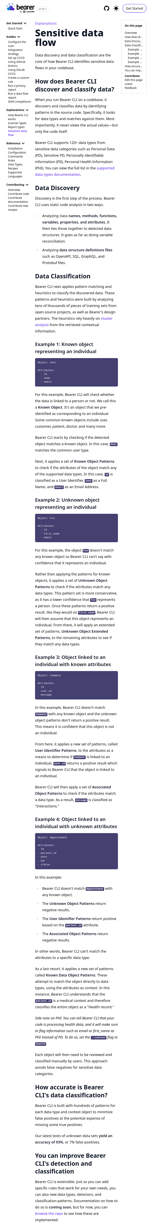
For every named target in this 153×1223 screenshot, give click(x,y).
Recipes (13, 168)
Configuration (17, 152)
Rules (11, 160)
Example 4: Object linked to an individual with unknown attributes (135, 62)
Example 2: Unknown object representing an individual (135, 53)
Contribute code (18, 194)
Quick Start (15, 28)
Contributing (18, 184)
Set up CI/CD (16, 58)
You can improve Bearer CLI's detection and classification (134, 70)
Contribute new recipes (18, 208)
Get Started (134, 8)
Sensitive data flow (17, 133)
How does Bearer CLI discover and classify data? (134, 37)
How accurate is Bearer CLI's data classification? (134, 66)
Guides (14, 37)
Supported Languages (15, 174)
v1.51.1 (43, 9)
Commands (15, 156)
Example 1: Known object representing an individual (135, 49)
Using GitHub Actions (17, 64)
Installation (15, 148)
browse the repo (49, 1213)
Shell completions (19, 101)
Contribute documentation (18, 200)
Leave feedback (131, 86)
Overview (14, 190)
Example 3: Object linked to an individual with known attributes (135, 58)
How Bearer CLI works (18, 117)
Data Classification (134, 45)
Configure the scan (17, 44)
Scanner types (17, 123)
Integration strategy (15, 52)
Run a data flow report (18, 95)
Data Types (15, 164)
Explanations (18, 110)
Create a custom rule (18, 80)
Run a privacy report (17, 87)
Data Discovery (134, 41)
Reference (16, 143)
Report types (16, 127)
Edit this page (133, 80)
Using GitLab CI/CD (16, 72)
